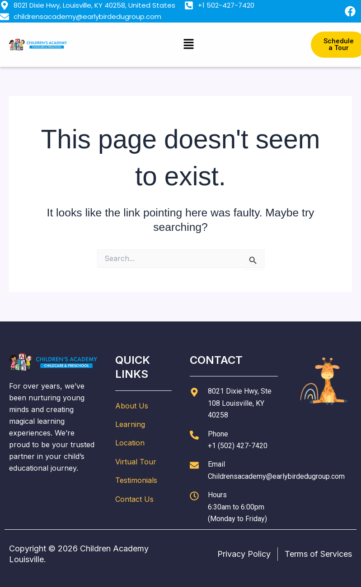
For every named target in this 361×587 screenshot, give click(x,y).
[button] (189, 44)
